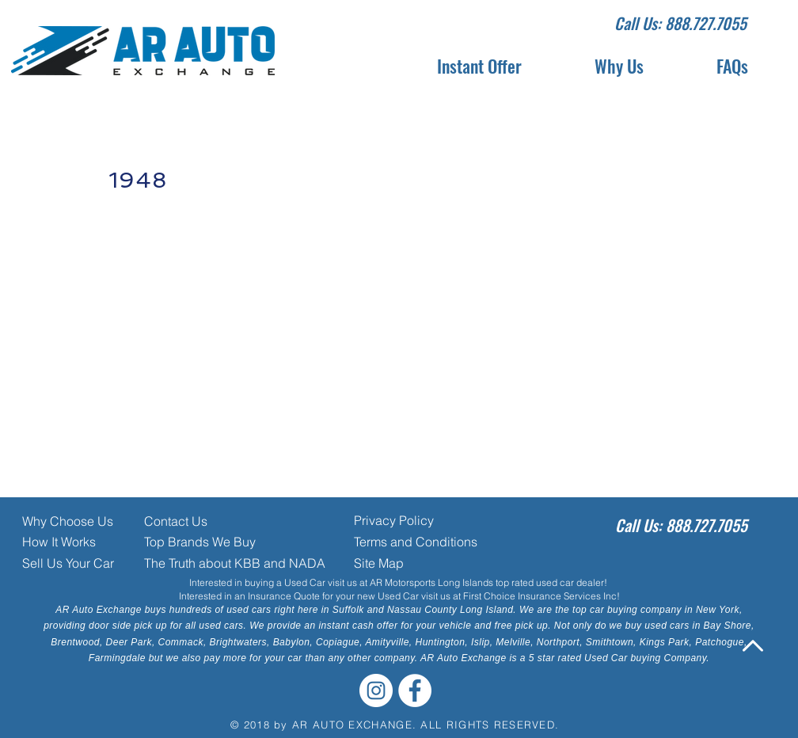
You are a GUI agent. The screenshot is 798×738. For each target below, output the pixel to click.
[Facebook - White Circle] (414, 690)
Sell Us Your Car (68, 563)
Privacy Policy (394, 520)
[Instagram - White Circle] (376, 690)
